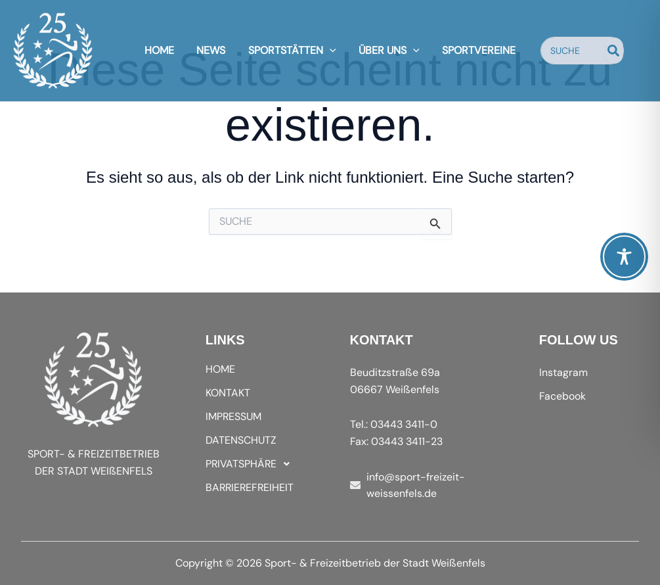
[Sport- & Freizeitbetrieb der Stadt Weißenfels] (53, 50)
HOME (220, 369)
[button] (258, 464)
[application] (329, 50)
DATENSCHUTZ (241, 440)
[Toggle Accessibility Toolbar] (624, 256)
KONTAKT (228, 393)
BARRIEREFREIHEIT (251, 487)
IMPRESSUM (234, 416)
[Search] (609, 50)
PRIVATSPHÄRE (252, 464)
